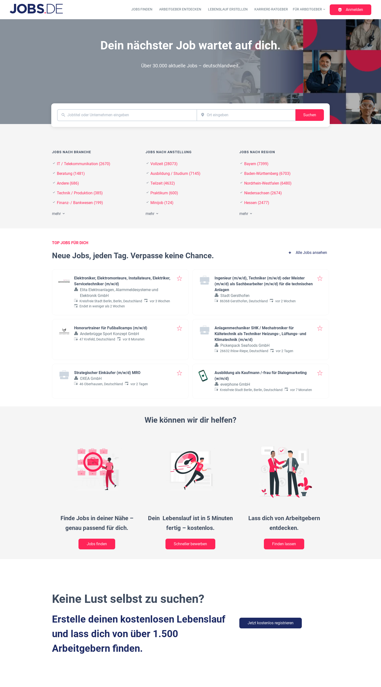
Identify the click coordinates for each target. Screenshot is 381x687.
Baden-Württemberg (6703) (267, 173)
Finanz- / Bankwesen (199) (80, 202)
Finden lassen (284, 544)
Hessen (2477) (256, 202)
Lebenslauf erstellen (228, 9)
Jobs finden (141, 9)
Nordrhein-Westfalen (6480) (268, 183)
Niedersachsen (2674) (263, 193)
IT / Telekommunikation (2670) (83, 163)
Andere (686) (68, 183)
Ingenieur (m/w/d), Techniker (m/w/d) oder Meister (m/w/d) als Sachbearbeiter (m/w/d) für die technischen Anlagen (264, 284)
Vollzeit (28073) (164, 163)
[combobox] (127, 115)
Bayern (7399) (256, 163)
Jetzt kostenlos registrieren (271, 623)
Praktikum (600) (164, 193)
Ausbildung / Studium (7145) (175, 173)
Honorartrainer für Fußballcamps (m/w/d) (110, 328)
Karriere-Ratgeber (271, 9)
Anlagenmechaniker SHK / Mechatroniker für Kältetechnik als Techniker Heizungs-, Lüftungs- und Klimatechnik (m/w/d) (260, 334)
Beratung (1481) (71, 173)
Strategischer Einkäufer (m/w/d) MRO (107, 372)
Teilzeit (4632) (162, 183)
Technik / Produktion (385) (80, 193)
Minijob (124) (161, 202)
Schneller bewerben (190, 544)
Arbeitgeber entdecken (180, 9)
